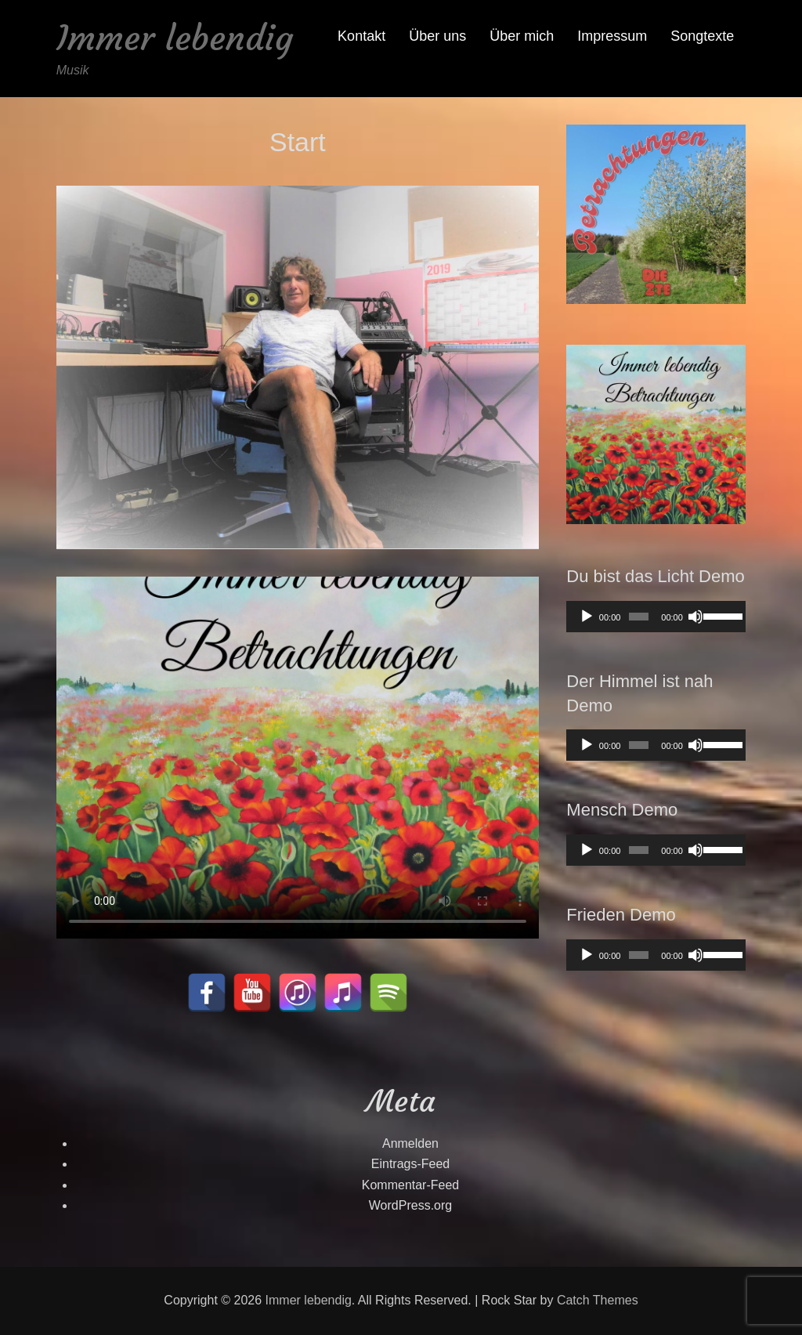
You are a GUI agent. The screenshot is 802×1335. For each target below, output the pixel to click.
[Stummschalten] (695, 616)
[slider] (638, 616)
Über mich (522, 36)
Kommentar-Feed (411, 1185)
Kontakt (361, 36)
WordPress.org (410, 1205)
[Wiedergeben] (586, 616)
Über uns (437, 36)
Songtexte (702, 36)
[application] (656, 616)
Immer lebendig (174, 38)
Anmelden (410, 1143)
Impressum (612, 36)
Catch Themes (597, 1300)
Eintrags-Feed (410, 1163)
